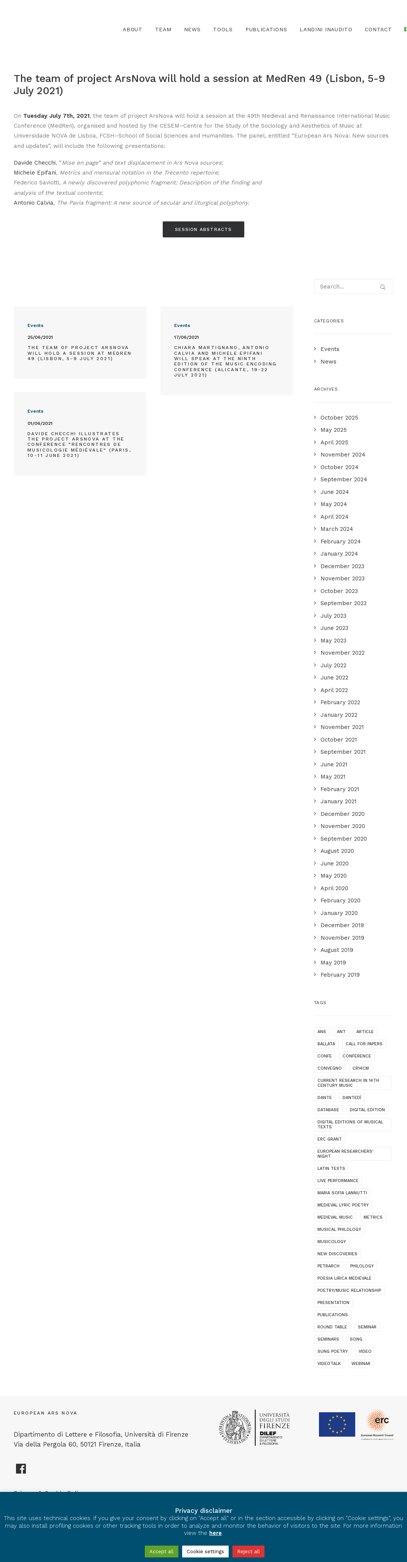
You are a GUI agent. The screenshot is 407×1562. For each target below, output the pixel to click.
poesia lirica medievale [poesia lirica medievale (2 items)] (344, 1278)
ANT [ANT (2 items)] (341, 1031)
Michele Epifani (35, 172)
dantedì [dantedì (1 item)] (352, 1097)
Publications (266, 29)
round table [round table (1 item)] (332, 1327)
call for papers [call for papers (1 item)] (364, 1043)
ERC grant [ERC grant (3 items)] (329, 1139)
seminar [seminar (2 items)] (367, 1327)
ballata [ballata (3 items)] (326, 1043)
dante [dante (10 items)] (324, 1097)
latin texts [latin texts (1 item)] (331, 1168)
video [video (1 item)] (365, 1351)
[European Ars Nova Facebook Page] (21, 1471)
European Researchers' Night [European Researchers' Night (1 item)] (345, 1154)
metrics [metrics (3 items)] (373, 1217)
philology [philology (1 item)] (362, 1266)
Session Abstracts (203, 229)
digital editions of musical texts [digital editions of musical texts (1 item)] (350, 1124)
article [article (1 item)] (365, 1031)
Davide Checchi (35, 162)
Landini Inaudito (326, 29)
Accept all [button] (161, 1551)
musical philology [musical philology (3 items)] (339, 1229)
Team (163, 29)
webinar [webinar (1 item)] (360, 1363)
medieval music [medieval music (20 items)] (335, 1217)
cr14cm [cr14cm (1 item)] (361, 1068)
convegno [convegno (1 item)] (329, 1068)
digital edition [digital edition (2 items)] (367, 1109)
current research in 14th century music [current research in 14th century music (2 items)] (348, 1083)
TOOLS (223, 29)
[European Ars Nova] (56, 29)
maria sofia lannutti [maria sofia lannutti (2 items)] (342, 1192)
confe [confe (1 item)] (324, 1056)
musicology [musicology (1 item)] (331, 1241)
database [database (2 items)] (328, 1109)
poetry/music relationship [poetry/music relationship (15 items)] (349, 1290)
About (133, 29)
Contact (378, 29)
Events (35, 325)
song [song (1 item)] (356, 1339)
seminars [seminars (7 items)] (328, 1339)
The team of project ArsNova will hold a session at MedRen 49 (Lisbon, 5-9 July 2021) (79, 353)
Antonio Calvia (33, 202)
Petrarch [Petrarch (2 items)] (328, 1266)
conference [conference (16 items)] (357, 1056)
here (215, 1533)
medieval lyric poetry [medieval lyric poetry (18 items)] (343, 1205)
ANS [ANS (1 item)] (321, 1031)
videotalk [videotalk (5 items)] (329, 1363)
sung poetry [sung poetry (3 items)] (332, 1351)
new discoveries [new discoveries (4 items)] (337, 1253)
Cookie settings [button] (205, 1551)
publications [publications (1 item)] (332, 1314)
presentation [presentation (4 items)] (333, 1302)
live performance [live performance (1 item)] (338, 1180)
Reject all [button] (248, 1551)
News (192, 29)
